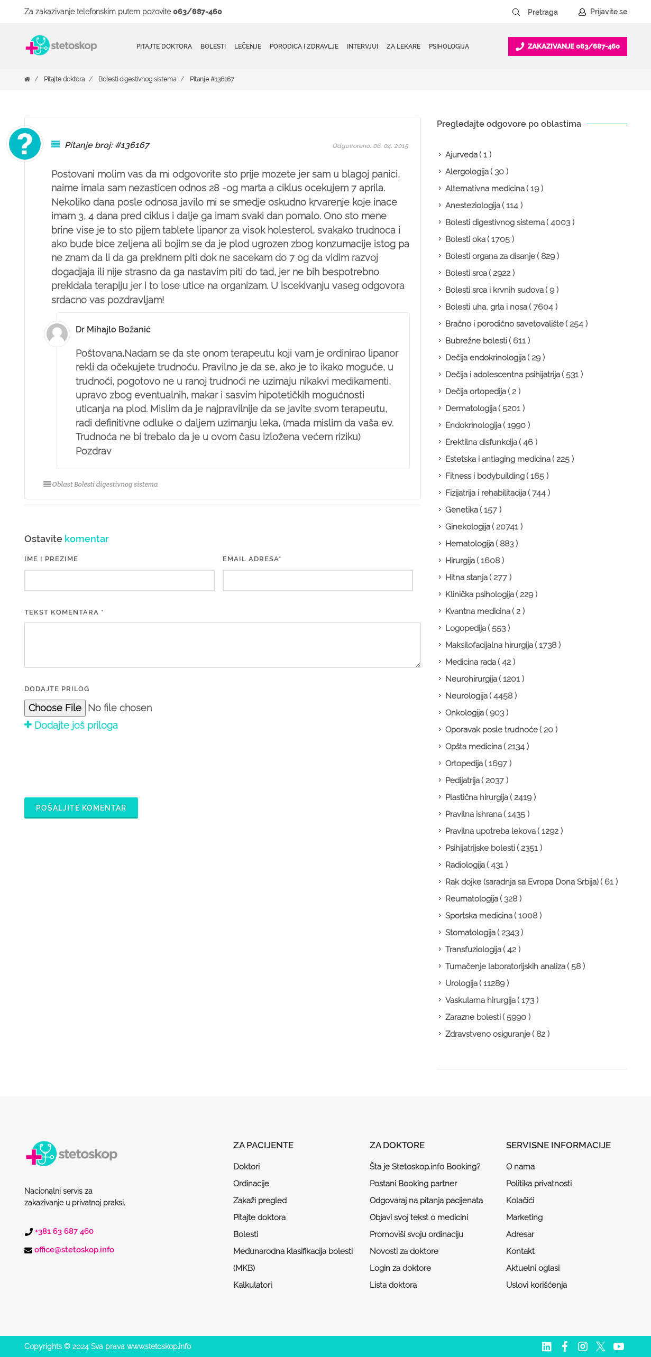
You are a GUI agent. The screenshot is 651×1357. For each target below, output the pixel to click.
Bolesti (245, 1234)
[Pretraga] (550, 12)
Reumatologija (471, 899)
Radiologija (465, 865)
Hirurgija (460, 560)
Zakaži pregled (260, 1200)
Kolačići (520, 1200)
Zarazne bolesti (473, 1017)
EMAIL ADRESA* (252, 559)
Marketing (524, 1217)
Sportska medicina (478, 916)
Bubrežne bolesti (476, 341)
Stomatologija (470, 932)
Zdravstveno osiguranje (487, 1034)
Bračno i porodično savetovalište (504, 324)
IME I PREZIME (51, 559)
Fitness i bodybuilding (485, 476)
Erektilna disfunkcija (481, 442)
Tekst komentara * (64, 612)
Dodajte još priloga (71, 725)
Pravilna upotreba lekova (490, 831)
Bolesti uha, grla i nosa (486, 307)
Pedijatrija (462, 780)
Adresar (520, 1234)
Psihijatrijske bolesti (480, 848)
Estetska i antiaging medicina (498, 459)
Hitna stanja (466, 577)
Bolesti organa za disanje (490, 256)
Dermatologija (471, 408)
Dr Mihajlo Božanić (113, 329)
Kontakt (520, 1251)
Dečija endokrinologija (485, 358)
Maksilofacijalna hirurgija (489, 645)
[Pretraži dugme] (516, 12)
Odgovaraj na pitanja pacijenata (426, 1200)
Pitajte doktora (164, 46)
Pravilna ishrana (473, 814)
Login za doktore (400, 1268)
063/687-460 (197, 11)
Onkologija (464, 713)
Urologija (461, 983)
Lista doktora (393, 1285)
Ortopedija (464, 763)
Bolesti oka (465, 239)
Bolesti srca (466, 273)
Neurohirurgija (471, 679)
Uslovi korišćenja (536, 1285)
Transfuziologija (473, 949)
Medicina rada (470, 662)
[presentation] (104, 763)
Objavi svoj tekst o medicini (419, 1217)
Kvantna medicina (477, 611)
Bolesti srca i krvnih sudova (494, 290)
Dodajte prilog (56, 689)
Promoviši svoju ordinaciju (416, 1234)
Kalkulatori (252, 1285)
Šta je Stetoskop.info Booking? (425, 1167)
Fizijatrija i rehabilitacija (485, 493)
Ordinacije (251, 1183)
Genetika (461, 510)
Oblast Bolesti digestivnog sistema (100, 484)
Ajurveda (461, 155)
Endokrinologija (473, 425)
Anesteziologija (472, 205)
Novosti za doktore (404, 1251)
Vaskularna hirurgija (480, 1000)
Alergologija (467, 171)
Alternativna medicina (485, 188)
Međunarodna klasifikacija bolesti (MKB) (293, 1260)
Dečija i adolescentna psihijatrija (502, 374)
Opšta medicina (473, 746)
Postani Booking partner (413, 1183)
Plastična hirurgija (476, 797)
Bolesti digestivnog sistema (137, 79)
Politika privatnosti (539, 1183)
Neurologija (466, 696)
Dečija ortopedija (475, 391)
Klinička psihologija (479, 594)
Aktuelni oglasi (533, 1268)
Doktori (246, 1167)
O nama (520, 1167)
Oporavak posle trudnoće (491, 730)
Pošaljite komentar (81, 808)
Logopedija (465, 628)
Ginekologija (467, 527)
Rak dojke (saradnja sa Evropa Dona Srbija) (522, 882)
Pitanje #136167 (212, 79)
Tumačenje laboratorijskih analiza (505, 966)
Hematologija (469, 544)
